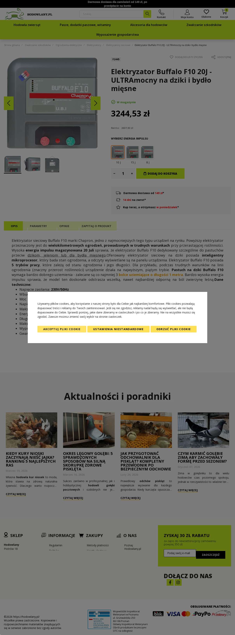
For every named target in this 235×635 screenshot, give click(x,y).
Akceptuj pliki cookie (62, 329)
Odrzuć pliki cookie (173, 329)
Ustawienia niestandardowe (118, 329)
